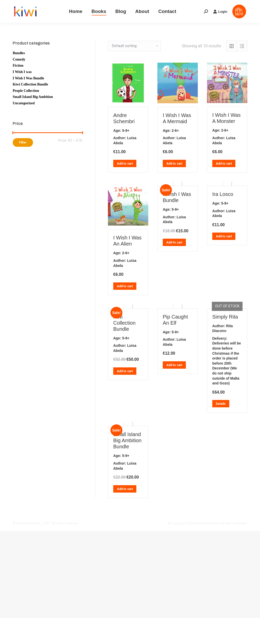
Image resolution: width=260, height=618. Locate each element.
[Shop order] (134, 46)
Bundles (19, 53)
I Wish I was (22, 72)
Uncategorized (24, 103)
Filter (23, 142)
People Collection (26, 91)
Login (220, 11)
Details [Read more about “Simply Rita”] (221, 404)
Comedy (19, 59)
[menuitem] (75, 11)
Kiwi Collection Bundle (124, 323)
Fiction (18, 65)
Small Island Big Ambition (33, 97)
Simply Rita (225, 317)
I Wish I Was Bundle (28, 78)
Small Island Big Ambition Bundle (127, 440)
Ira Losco (222, 194)
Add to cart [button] (125, 163)
